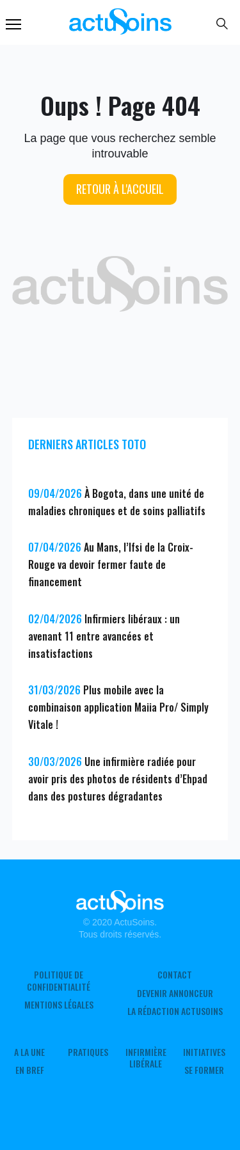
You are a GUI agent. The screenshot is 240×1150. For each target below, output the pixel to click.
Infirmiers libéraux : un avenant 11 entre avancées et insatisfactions (104, 636)
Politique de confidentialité (58, 980)
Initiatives (204, 1052)
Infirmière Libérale (145, 1057)
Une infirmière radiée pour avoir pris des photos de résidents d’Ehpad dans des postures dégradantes (117, 779)
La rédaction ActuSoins (175, 1011)
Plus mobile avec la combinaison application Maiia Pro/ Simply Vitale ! (118, 707)
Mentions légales (58, 1004)
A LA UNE (29, 1052)
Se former (204, 1070)
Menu (13, 24)
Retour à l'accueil (120, 188)
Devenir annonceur (175, 993)
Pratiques (88, 1052)
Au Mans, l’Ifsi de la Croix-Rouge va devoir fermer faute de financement (110, 564)
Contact (174, 974)
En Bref (29, 1070)
